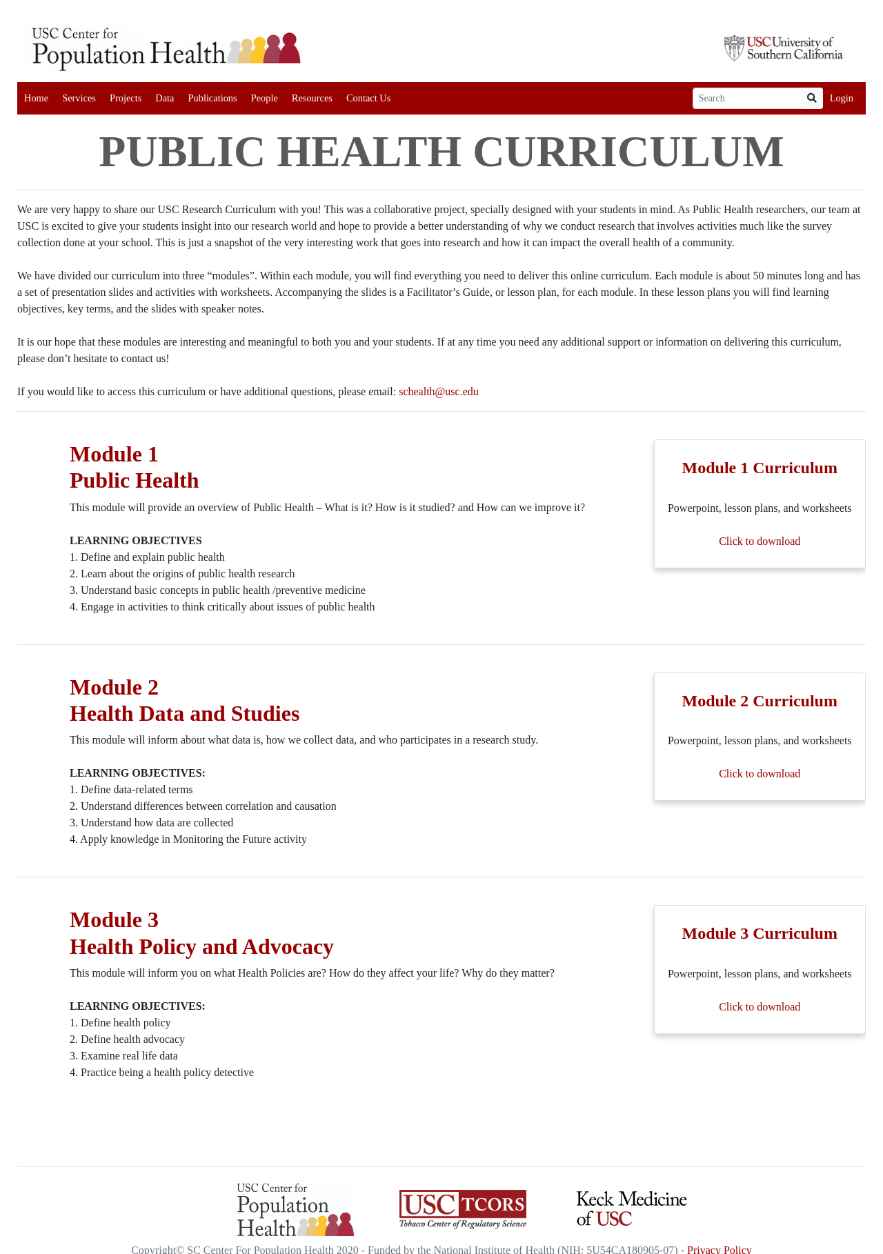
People (264, 97)
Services (79, 97)
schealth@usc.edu (439, 391)
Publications (212, 97)
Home (36, 97)
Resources (312, 97)
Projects (125, 97)
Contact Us (368, 97)
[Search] (747, 98)
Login (841, 97)
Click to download (759, 541)
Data (164, 97)
